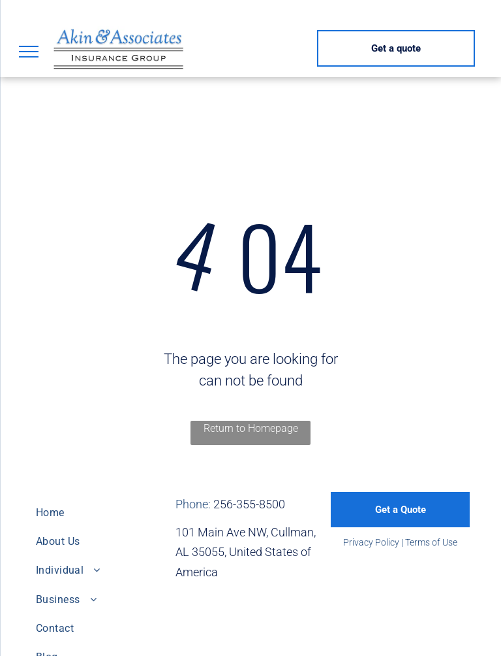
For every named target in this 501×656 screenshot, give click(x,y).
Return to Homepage (251, 428)
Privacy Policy (371, 542)
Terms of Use (431, 542)
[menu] (29, 52)
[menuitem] (101, 512)
